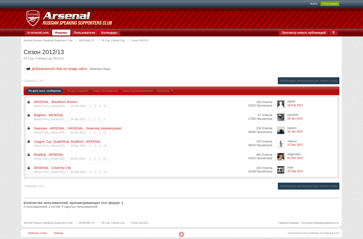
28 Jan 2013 (295, 118)
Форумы (61, 32)
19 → (107, 146)
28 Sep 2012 (295, 171)
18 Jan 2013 (295, 131)
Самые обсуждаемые (105, 90)
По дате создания (77, 90)
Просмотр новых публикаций (304, 32)
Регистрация (329, 3)
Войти (314, 3)
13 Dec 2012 (295, 144)
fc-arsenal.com (38, 32)
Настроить (165, 90)
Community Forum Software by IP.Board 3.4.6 (314, 233)
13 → (107, 172)
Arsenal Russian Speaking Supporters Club (48, 222)
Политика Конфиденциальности (320, 222)
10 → (106, 106)
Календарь (109, 32)
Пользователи (84, 32)
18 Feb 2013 (295, 105)
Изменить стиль (37, 233)
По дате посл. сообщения (44, 90)
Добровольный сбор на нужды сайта (59, 69)
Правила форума (288, 222)
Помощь (59, 233)
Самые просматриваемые (137, 90)
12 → (106, 132)
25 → (106, 159)
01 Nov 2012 (295, 158)
